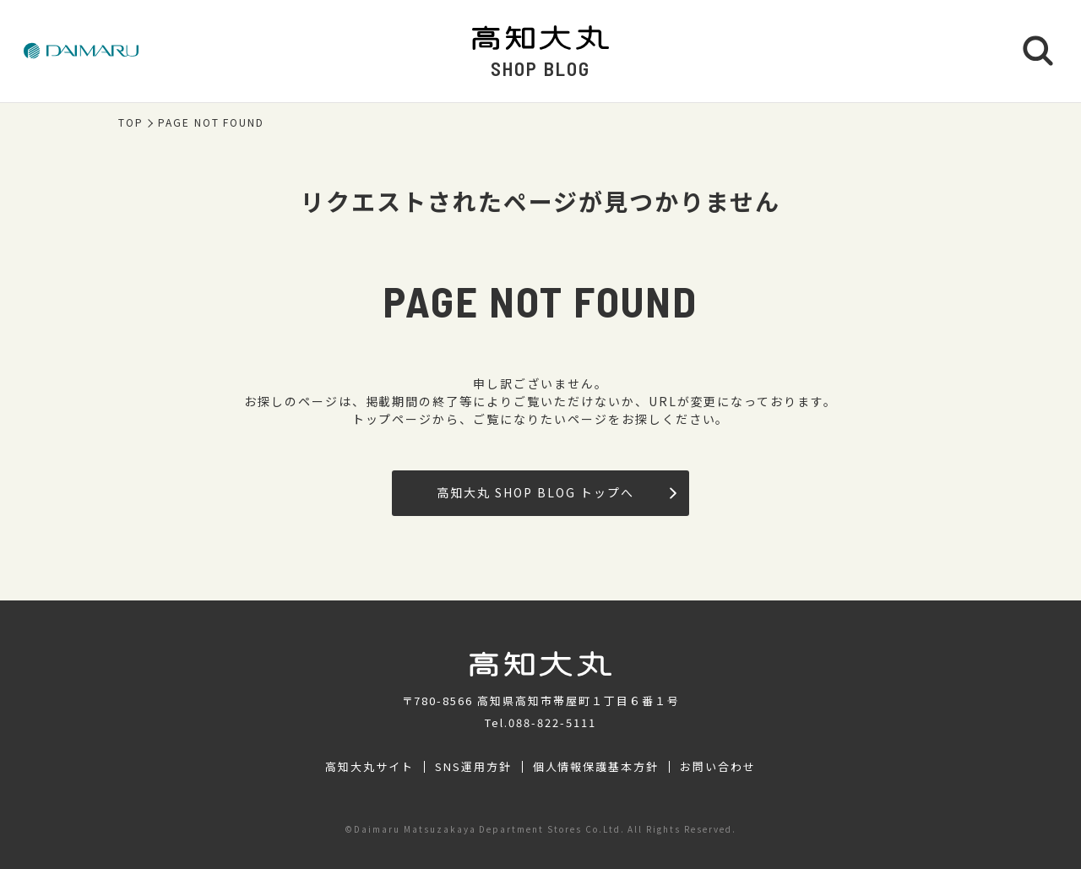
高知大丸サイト (369, 767)
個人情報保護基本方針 (596, 767)
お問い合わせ (718, 767)
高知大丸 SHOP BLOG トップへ (556, 492)
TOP (131, 122)
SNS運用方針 (473, 767)
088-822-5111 (552, 722)
